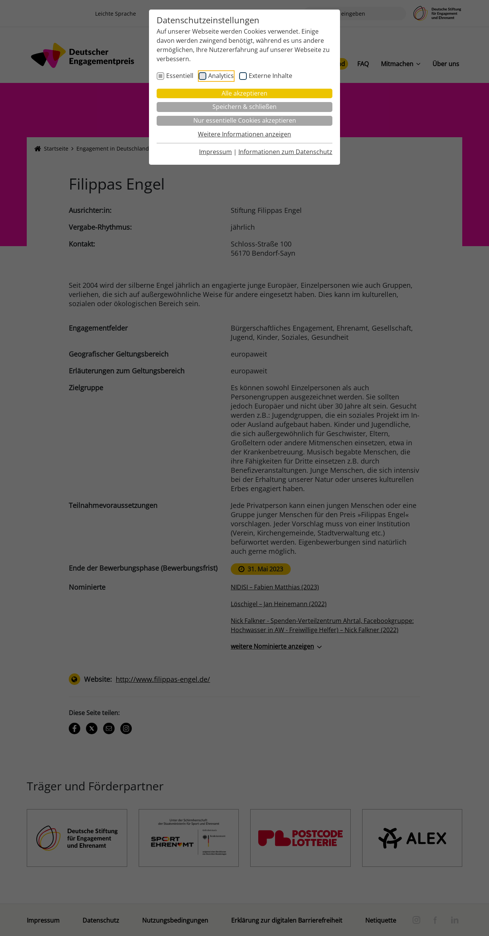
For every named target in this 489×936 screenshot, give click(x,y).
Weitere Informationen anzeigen (244, 134)
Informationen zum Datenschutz (285, 152)
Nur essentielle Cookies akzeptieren (244, 120)
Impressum (215, 152)
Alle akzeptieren (244, 93)
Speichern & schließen (244, 106)
